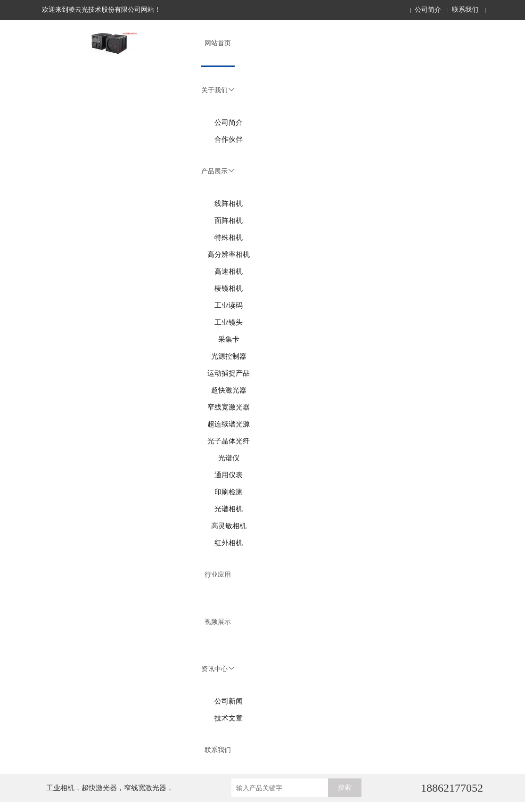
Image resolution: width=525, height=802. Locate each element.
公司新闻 (228, 701)
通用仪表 (228, 475)
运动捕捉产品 (228, 373)
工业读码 (228, 305)
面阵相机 (228, 220)
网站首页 (218, 43)
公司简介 (428, 10)
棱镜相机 (228, 288)
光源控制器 (228, 356)
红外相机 (228, 543)
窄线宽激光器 (228, 407)
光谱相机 (228, 509)
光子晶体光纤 (228, 441)
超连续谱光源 (228, 424)
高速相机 (228, 271)
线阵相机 (228, 203)
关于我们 (217, 90)
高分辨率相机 (228, 254)
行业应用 (218, 574)
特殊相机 (228, 237)
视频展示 (218, 621)
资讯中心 (217, 668)
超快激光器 (228, 390)
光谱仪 (228, 458)
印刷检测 (228, 492)
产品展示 (217, 171)
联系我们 (465, 10)
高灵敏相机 (228, 526)
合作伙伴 (228, 139)
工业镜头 (228, 322)
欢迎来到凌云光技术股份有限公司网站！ (101, 9)
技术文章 (228, 718)
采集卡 (228, 339)
